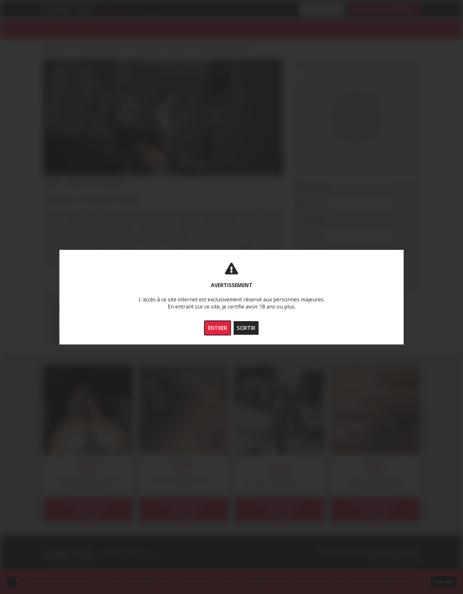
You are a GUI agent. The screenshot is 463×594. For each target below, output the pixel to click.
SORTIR (246, 328)
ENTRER (217, 328)
